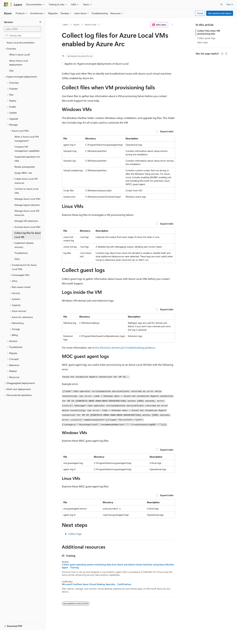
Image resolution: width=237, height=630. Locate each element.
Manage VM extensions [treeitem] (26, 220)
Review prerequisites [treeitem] (24, 166)
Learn (65, 24)
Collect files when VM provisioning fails (208, 32)
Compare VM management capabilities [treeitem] (27, 148)
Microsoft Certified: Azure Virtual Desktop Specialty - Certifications (96, 584)
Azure (76, 24)
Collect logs (74, 533)
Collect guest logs (206, 38)
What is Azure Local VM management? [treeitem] (26, 138)
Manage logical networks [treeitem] (27, 204)
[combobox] (22, 29)
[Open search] (221, 4)
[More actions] (172, 24)
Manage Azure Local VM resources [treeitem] (26, 212)
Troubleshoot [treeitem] (21, 252)
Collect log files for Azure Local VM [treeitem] (27, 235)
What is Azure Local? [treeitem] (19, 54)
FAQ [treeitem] (11, 70)
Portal (200, 13)
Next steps (202, 42)
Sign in (229, 4)
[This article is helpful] (222, 54)
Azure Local (90, 24)
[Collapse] (40, 22)
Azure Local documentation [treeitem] (20, 42)
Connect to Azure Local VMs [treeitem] (26, 190)
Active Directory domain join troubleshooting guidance (123, 347)
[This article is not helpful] (226, 54)
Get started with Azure (219, 13)
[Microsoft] (6, 4)
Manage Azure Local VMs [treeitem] (27, 198)
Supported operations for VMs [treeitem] (27, 158)
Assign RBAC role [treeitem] (23, 172)
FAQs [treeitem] (17, 259)
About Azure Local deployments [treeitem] (18, 62)
